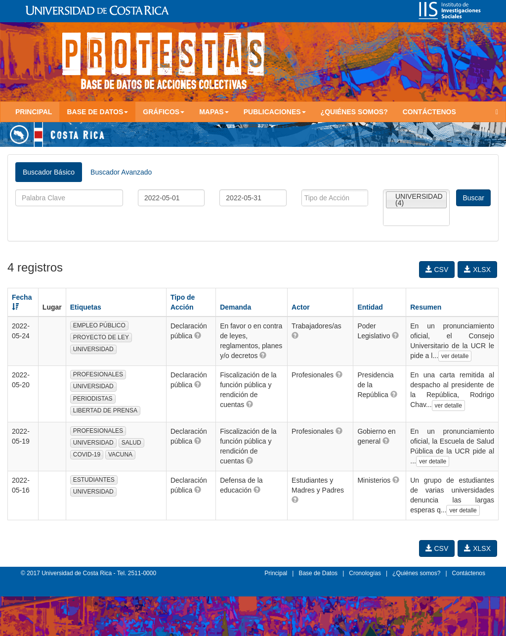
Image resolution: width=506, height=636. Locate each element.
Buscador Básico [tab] (49, 172)
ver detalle (454, 356)
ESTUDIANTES (94, 479)
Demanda (235, 307)
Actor (301, 307)
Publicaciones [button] (275, 112)
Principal (33, 112)
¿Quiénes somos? (354, 112)
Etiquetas (85, 307)
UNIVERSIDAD (93, 349)
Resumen (425, 307)
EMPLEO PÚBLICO (99, 325)
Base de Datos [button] (97, 112)
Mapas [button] (214, 112)
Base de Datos (317, 573)
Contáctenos (429, 112)
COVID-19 (86, 454)
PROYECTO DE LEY (101, 337)
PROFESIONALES (98, 374)
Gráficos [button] (163, 112)
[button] (197, 335)
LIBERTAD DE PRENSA (105, 410)
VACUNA (120, 454)
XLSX (477, 269)
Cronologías (365, 573)
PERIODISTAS (93, 398)
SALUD (131, 442)
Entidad (369, 307)
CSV (437, 269)
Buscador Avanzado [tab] (121, 172)
